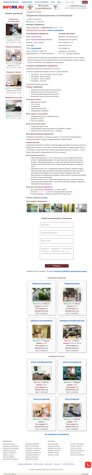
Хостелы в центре (75, 448)
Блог (53, 2)
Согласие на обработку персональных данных (70, 271)
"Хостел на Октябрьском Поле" (41, 362)
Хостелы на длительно (77, 454)
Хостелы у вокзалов (76, 446)
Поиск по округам (8, 454)
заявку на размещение (55, 30)
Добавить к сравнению (34, 19)
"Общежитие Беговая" (72, 283)
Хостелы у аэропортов (77, 444)
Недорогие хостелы (54, 446)
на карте (45, 198)
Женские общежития (31, 457)
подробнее (44, 313)
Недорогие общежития (32, 444)
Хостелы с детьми (53, 454)
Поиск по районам (8, 457)
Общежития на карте (9, 450)
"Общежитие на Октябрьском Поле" (72, 320)
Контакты (82, 6)
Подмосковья (27, 2)
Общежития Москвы (11, 2)
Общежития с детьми (31, 459)
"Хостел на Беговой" (72, 399)
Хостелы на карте (75, 452)
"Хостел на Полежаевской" (72, 362)
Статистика (85, 474)
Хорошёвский (36, 48)
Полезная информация (24, 464)
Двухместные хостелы (54, 448)
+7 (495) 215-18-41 (46, 28)
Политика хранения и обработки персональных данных (46, 469)
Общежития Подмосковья (11, 448)
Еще (59, 2)
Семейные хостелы (54, 450)
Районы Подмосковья (32, 446)
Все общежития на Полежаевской (57, 434)
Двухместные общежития (33, 452)
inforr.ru (14, 474)
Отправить (57, 266)
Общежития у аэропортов (33, 448)
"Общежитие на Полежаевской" (41, 320)
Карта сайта (48, 464)
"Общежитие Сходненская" (41, 283)
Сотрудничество (38, 464)
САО (32, 45)
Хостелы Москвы (41, 2)
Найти (85, 2)
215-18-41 (72, 6)
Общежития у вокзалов (32, 450)
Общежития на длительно (11, 446)
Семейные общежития (32, 454)
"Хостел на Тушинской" (41, 399)
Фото (37, 313)
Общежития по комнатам (10, 459)
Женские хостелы (53, 452)
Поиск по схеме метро (9, 452)
